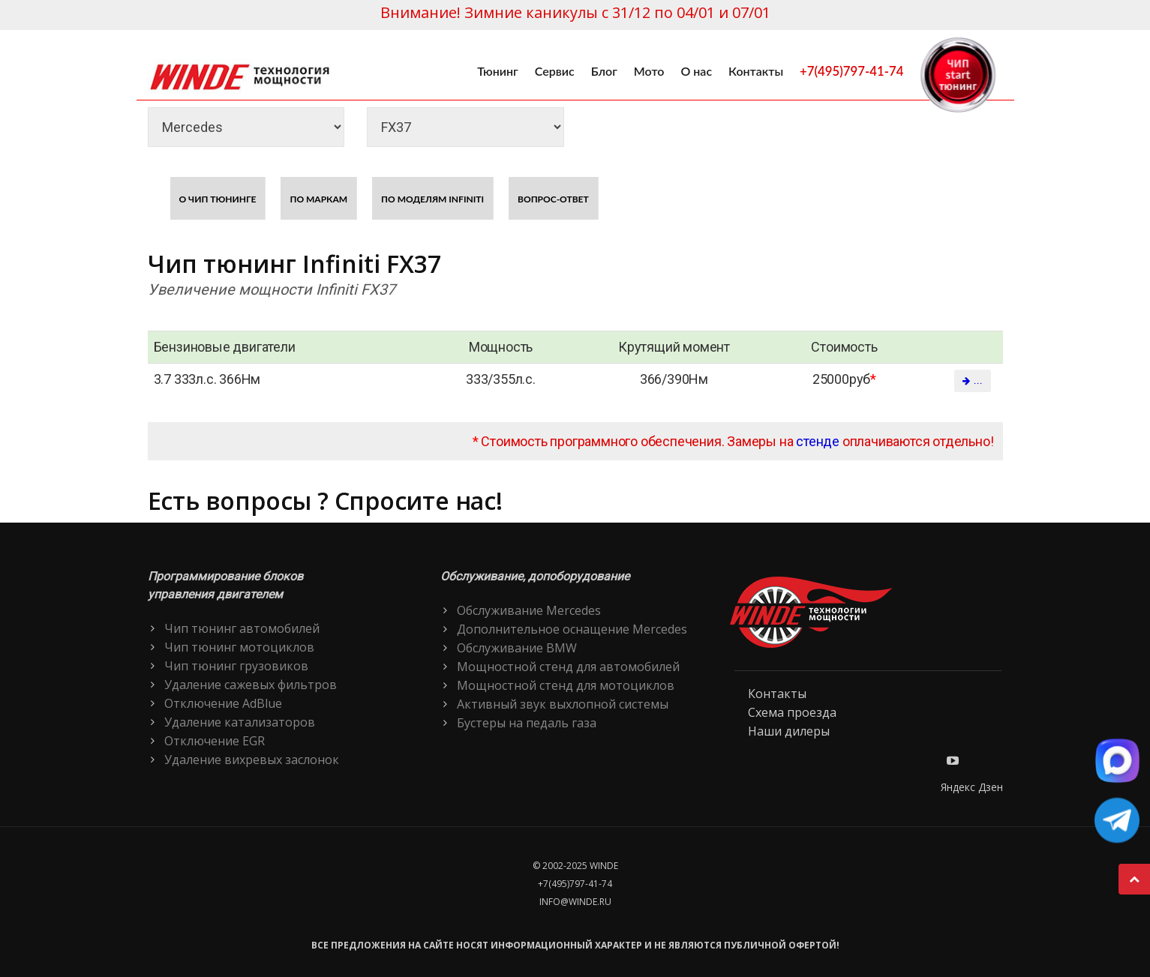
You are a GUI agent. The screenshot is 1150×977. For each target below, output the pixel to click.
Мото (649, 71)
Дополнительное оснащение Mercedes (572, 629)
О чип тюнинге (218, 199)
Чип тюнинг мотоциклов (239, 647)
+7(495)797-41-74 (851, 71)
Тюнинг (497, 71)
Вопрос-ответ (553, 199)
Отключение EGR (214, 741)
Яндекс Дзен (972, 787)
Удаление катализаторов (239, 722)
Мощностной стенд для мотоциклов (565, 685)
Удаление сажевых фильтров (250, 684)
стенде (817, 441)
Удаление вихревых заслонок (251, 759)
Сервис (555, 71)
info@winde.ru (575, 901)
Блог (604, 71)
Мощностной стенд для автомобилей (568, 666)
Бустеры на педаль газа (526, 723)
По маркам (318, 199)
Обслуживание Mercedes (529, 610)
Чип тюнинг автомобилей (242, 628)
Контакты (755, 71)
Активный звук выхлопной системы (562, 704)
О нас (696, 71)
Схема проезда (792, 712)
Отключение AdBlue (223, 703)
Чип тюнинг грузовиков (236, 666)
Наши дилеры (789, 731)
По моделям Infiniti (432, 199)
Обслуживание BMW (517, 648)
